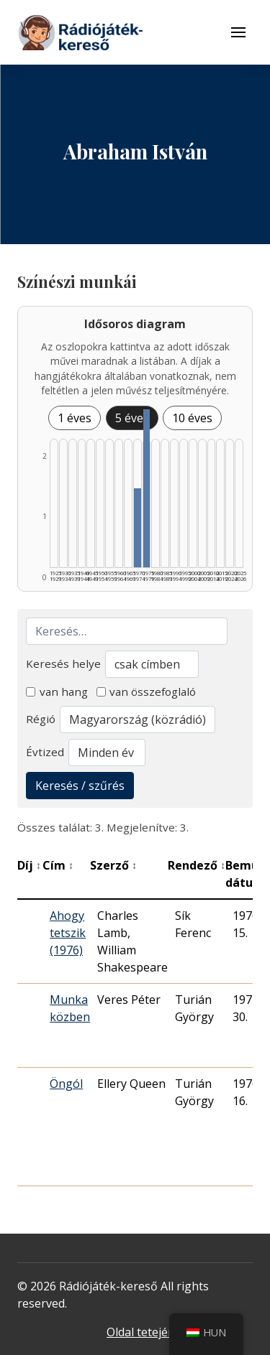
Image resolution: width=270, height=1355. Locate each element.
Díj (29, 865)
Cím (57, 865)
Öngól (66, 1083)
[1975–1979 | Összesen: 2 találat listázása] (146, 488)
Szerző (113, 865)
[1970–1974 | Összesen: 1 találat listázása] (137, 527)
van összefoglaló (146, 691)
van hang (57, 691)
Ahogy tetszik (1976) (68, 933)
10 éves (192, 418)
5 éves (132, 418)
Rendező (196, 865)
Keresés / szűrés (80, 785)
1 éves (74, 418)
